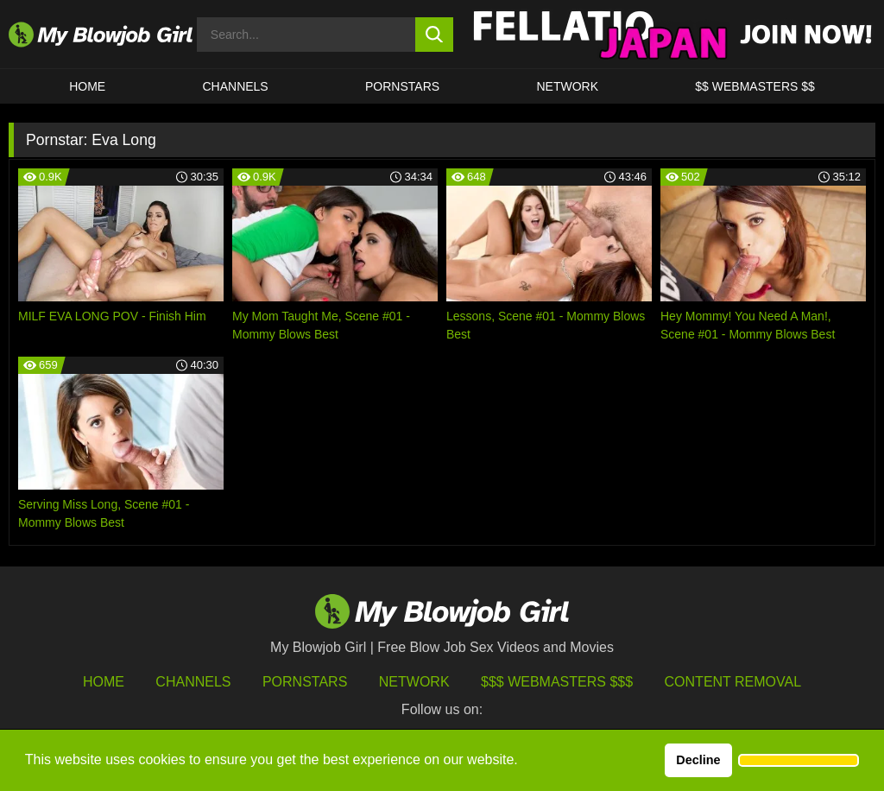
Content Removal (733, 681)
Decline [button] (698, 760)
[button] (798, 761)
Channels (192, 681)
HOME (87, 86)
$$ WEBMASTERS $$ (755, 86)
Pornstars (304, 681)
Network (567, 86)
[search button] (434, 34)
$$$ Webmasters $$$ (557, 681)
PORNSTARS (402, 86)
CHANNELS (235, 86)
